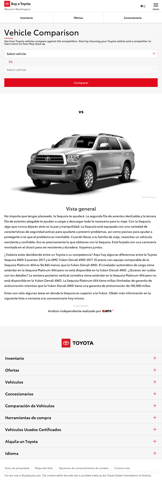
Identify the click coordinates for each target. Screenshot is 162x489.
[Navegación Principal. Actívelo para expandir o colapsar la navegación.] (156, 6)
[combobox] (81, 53)
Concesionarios (81, 393)
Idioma (81, 453)
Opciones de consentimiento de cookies (84, 468)
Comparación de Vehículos (81, 405)
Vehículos (81, 382)
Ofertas (81, 370)
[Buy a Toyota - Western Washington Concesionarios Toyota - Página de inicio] (19, 4)
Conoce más (122, 468)
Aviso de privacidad (17, 468)
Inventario (81, 358)
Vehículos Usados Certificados (81, 429)
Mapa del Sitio (44, 468)
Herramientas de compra (81, 417)
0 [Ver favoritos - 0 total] (142, 5)
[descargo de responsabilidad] (113, 311)
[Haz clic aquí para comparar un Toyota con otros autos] (81, 82)
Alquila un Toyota (81, 441)
